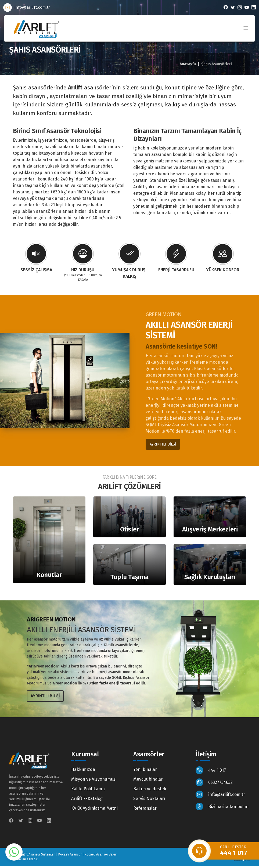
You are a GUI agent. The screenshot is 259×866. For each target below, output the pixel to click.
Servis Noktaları (149, 798)
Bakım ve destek (149, 788)
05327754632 (214, 782)
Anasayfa (188, 64)
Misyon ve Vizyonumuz (93, 779)
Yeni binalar (145, 769)
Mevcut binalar (148, 779)
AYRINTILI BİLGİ (163, 444)
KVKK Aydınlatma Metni (94, 808)
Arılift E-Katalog (87, 798)
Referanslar (145, 808)
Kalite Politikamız (88, 788)
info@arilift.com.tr (26, 7)
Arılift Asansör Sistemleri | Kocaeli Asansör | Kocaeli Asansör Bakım (68, 854)
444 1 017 (211, 770)
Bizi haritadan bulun (222, 806)
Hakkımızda (83, 769)
